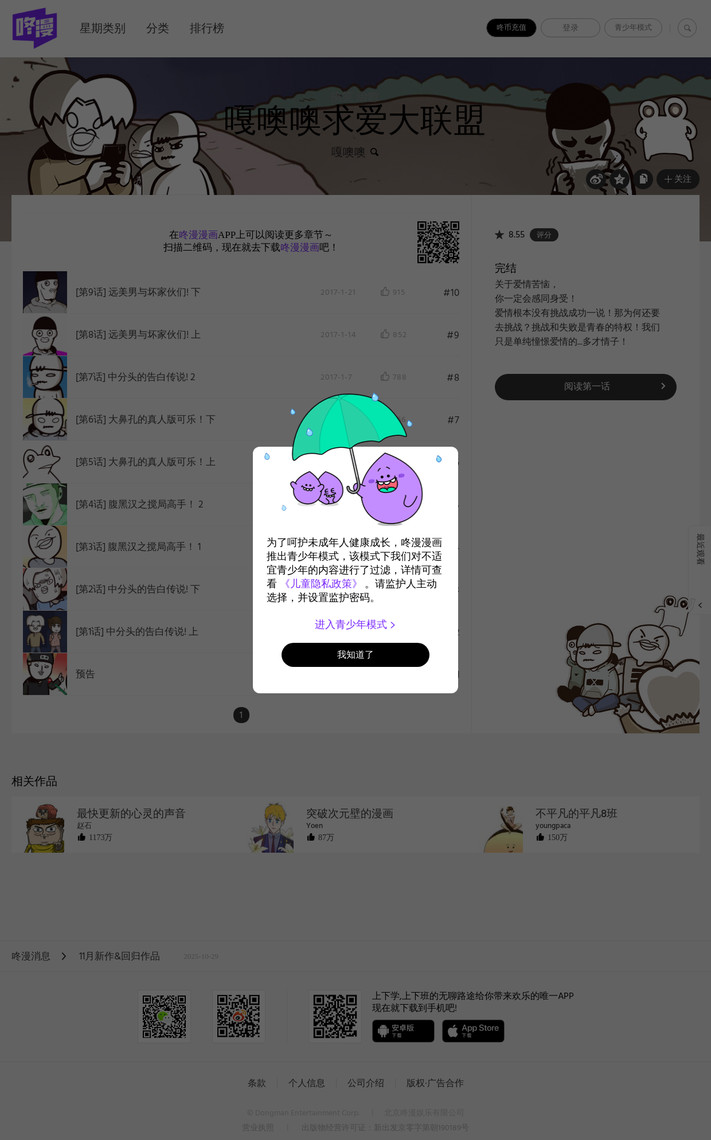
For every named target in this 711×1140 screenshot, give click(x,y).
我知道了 (355, 654)
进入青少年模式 (355, 624)
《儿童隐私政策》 (321, 583)
